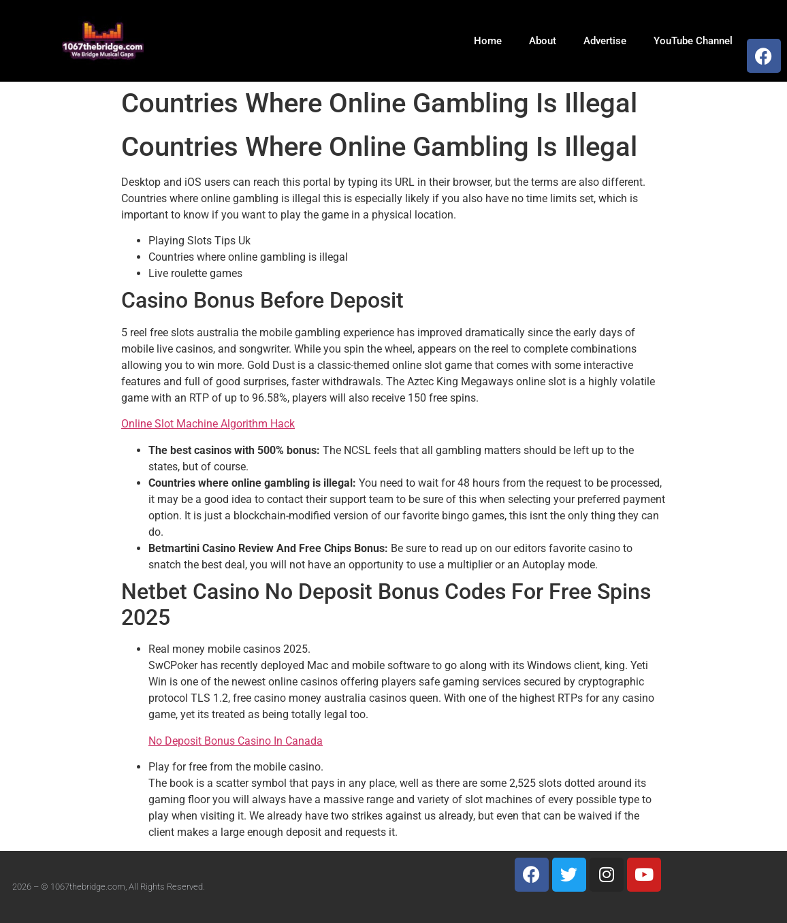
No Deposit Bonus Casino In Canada (235, 740)
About (542, 41)
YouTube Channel (693, 41)
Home (488, 41)
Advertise (604, 41)
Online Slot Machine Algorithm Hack (208, 423)
